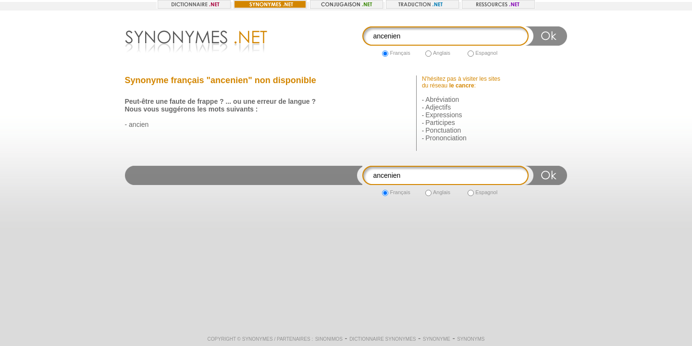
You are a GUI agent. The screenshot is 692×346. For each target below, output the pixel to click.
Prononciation (446, 138)
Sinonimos (329, 339)
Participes (440, 122)
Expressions (443, 115)
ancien (138, 124)
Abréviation (442, 99)
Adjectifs (438, 107)
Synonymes (257, 339)
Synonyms (470, 339)
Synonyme (436, 339)
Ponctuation (443, 130)
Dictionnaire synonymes (382, 339)
